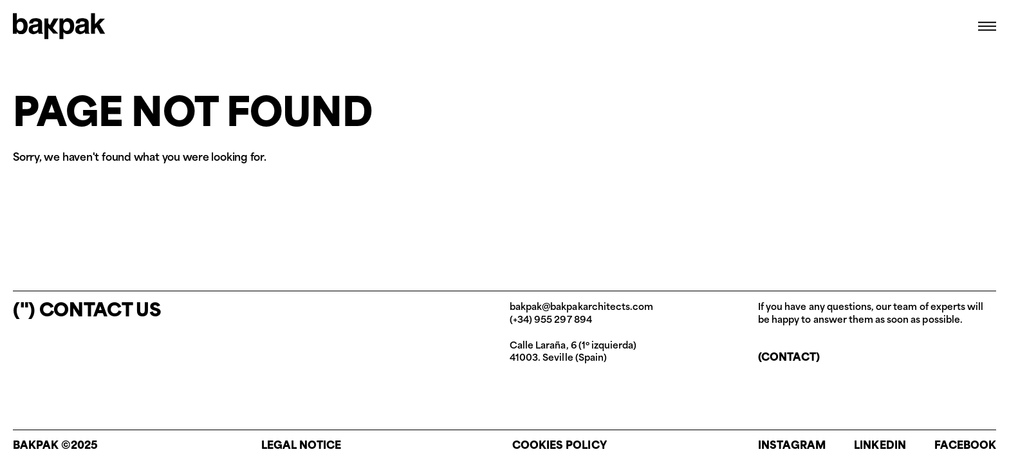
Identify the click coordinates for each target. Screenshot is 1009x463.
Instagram (792, 446)
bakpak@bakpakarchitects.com (581, 308)
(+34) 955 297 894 (551, 320)
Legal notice (301, 446)
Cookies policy (559, 446)
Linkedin (879, 446)
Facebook (965, 446)
